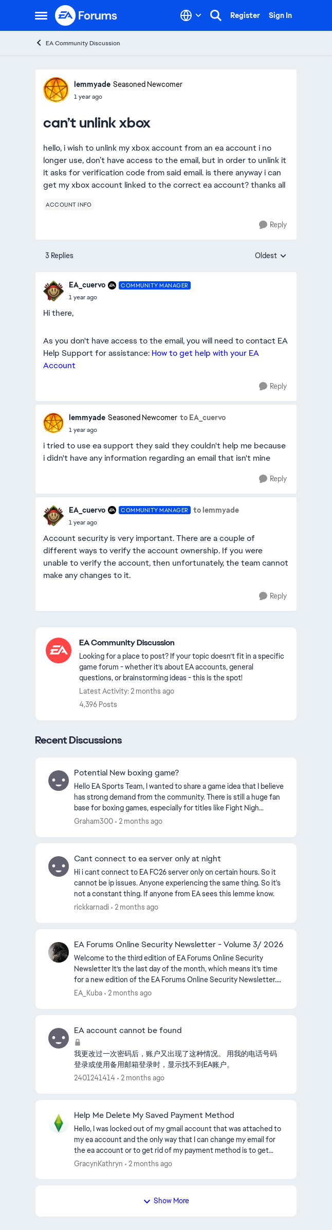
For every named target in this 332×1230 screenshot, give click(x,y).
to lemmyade (216, 510)
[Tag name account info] (68, 204)
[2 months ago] (138, 821)
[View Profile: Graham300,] (58, 780)
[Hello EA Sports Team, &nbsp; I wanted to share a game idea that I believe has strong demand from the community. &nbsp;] (179, 797)
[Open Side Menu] (41, 15)
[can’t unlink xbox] (130, 297)
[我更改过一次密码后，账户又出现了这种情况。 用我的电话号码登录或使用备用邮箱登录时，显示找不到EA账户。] (179, 1059)
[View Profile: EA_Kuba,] (58, 952)
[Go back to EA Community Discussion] (182, 643)
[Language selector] (191, 15)
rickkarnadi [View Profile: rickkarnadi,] (91, 907)
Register (245, 15)
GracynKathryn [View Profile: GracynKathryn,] (98, 1163)
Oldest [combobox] (271, 256)
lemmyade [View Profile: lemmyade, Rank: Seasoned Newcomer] (92, 84)
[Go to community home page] (86, 15)
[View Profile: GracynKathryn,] (58, 1123)
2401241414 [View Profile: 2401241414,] (94, 1077)
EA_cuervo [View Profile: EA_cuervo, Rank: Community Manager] (87, 285)
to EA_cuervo (203, 417)
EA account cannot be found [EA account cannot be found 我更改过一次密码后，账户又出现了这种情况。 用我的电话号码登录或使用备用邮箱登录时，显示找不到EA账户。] (128, 1030)
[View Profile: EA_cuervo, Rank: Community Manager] (53, 291)
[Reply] (273, 225)
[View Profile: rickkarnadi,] (58, 866)
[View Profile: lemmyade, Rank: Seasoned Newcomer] (56, 90)
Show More (166, 1200)
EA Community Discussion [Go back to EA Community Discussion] (77, 43)
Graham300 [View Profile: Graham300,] (93, 821)
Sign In (280, 15)
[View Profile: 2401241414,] (58, 1038)
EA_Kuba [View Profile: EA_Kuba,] (88, 993)
